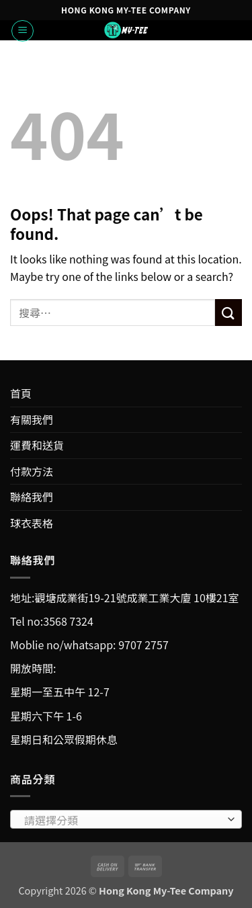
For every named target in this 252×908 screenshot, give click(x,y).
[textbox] (122, 820)
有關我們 (31, 419)
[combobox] (126, 819)
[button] (22, 31)
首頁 (21, 393)
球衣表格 (31, 523)
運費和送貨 (37, 445)
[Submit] (228, 312)
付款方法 (31, 471)
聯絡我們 (31, 497)
